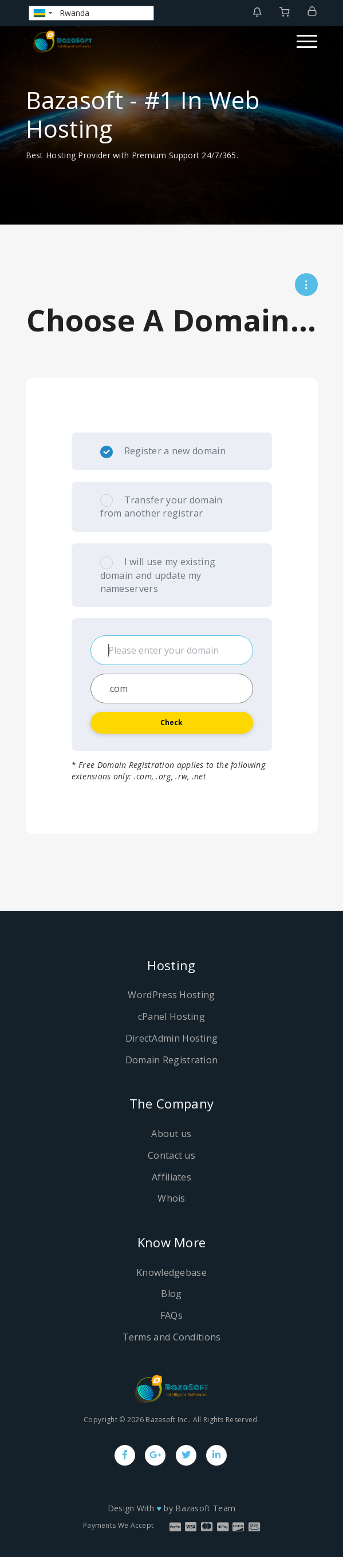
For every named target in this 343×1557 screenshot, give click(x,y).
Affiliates (171, 1177)
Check (171, 722)
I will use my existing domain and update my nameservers (158, 575)
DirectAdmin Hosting (171, 1038)
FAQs (171, 1315)
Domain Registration (171, 1060)
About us (171, 1133)
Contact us (171, 1155)
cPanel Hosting (171, 1016)
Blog (171, 1293)
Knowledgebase (171, 1272)
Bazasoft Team (205, 1508)
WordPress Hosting (171, 994)
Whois (171, 1198)
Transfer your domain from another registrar (161, 507)
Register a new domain (163, 451)
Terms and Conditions (172, 1337)
